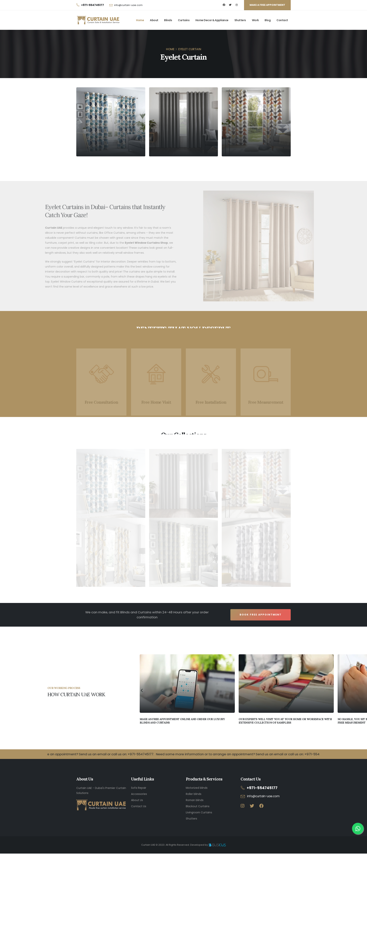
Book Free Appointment (260, 614)
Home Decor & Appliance (211, 20)
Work (255, 20)
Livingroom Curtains (199, 812)
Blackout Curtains (197, 806)
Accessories (139, 794)
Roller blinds (193, 794)
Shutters (240, 20)
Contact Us (138, 806)
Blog (268, 20)
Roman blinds (194, 800)
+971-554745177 (262, 787)
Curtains (183, 20)
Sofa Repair (138, 788)
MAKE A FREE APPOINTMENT (267, 5)
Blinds (168, 20)
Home (140, 20)
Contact (282, 20)
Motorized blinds (197, 788)
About (154, 20)
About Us (137, 800)
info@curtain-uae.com (128, 5)
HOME (170, 49)
